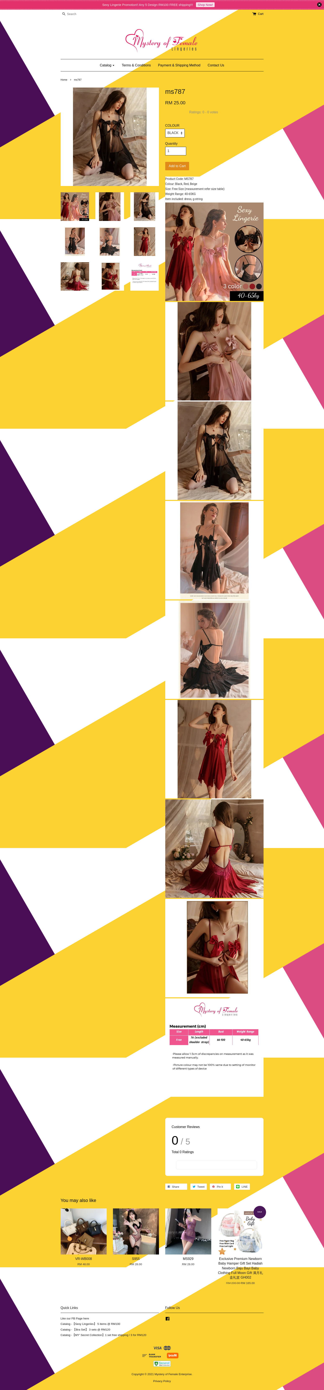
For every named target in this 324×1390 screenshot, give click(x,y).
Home (64, 79)
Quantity (171, 143)
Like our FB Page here (75, 1318)
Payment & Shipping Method (179, 65)
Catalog (107, 65)
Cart (260, 13)
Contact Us (216, 65)
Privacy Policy (162, 1381)
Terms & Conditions (136, 65)
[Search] (73, 14)
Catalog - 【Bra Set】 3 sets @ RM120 (85, 1329)
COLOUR (172, 125)
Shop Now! (205, 4)
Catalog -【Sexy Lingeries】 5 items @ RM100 (90, 1323)
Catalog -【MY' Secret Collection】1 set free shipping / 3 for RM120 (103, 1335)
